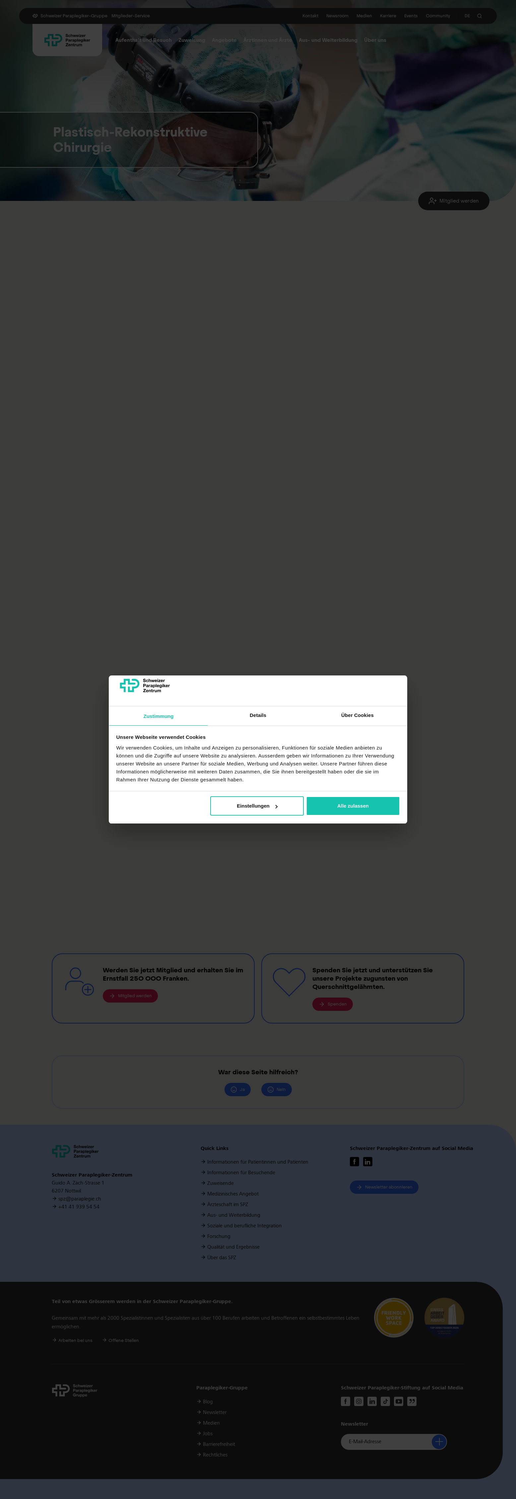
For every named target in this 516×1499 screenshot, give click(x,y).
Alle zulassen (353, 806)
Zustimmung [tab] (159, 716)
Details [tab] (258, 715)
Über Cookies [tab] (357, 715)
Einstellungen (257, 806)
